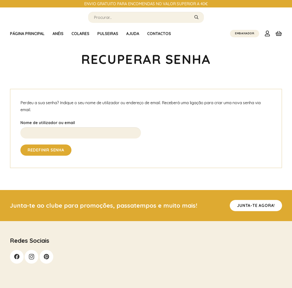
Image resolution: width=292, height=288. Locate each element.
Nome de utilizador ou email (47, 122)
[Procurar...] (146, 17)
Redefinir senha (46, 149)
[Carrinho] (279, 33)
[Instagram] (31, 257)
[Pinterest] (46, 257)
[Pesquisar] (196, 17)
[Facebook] (17, 257)
